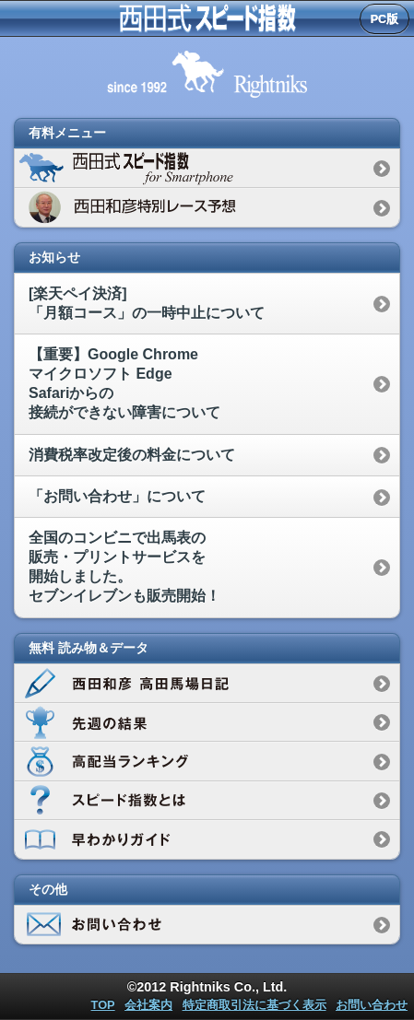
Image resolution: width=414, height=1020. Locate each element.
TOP (103, 1005)
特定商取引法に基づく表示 (254, 1005)
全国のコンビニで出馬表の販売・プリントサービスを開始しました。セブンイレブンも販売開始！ (124, 567)
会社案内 (148, 1005)
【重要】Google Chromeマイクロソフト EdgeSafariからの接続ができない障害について (124, 383)
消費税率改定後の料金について (132, 455)
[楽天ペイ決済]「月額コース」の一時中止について (147, 303)
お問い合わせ (372, 1005)
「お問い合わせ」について (117, 496)
